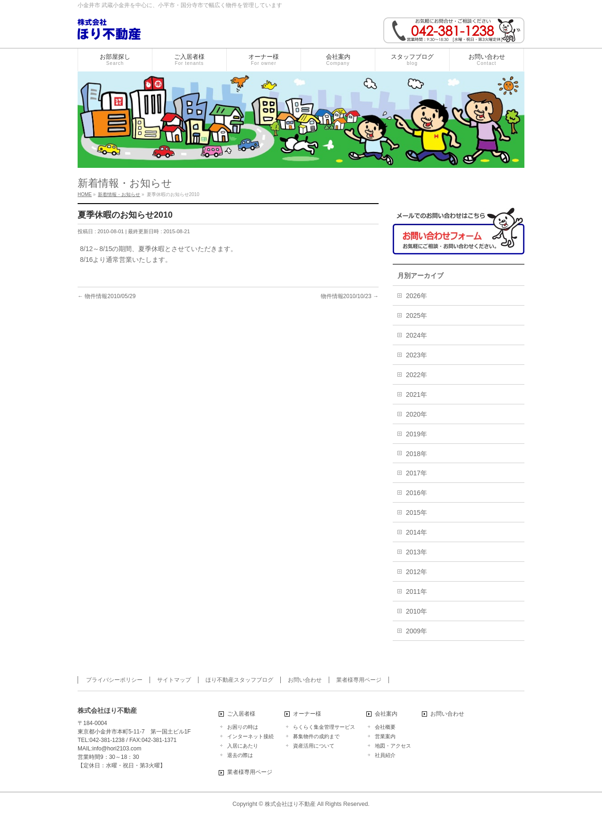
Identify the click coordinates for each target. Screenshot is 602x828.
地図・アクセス (393, 746)
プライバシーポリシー (114, 680)
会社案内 (386, 713)
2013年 (416, 552)
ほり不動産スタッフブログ (239, 680)
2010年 (416, 611)
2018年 (416, 453)
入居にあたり (242, 746)
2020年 (416, 414)
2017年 (416, 473)
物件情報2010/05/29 (106, 296)
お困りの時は (242, 727)
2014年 (416, 532)
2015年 (416, 512)
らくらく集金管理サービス (324, 727)
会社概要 (385, 727)
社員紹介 (385, 755)
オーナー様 (307, 713)
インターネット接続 (250, 736)
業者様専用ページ (358, 680)
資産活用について (313, 746)
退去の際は (240, 755)
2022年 (416, 375)
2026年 (416, 296)
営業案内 (385, 736)
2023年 (416, 355)
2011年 (416, 591)
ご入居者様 (241, 713)
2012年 (416, 572)
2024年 (416, 335)
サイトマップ (174, 680)
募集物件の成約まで (316, 736)
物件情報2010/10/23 (350, 296)
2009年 (416, 631)
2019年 (416, 434)
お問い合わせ (305, 680)
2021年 (416, 394)
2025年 (416, 315)
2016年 (416, 493)
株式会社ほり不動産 (290, 804)
